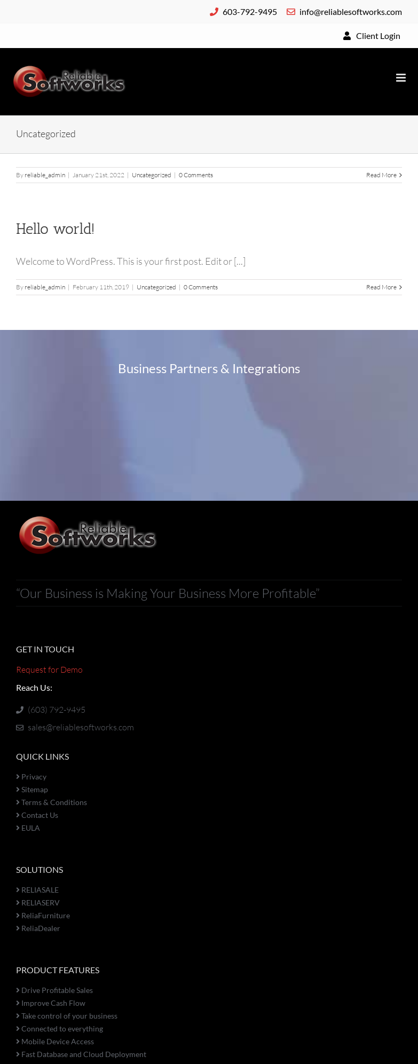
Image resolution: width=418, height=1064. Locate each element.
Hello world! (55, 229)
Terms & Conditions (51, 802)
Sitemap (32, 789)
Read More (381, 175)
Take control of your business (66, 1015)
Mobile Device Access (55, 1041)
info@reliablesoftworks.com (344, 11)
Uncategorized (151, 175)
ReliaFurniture (43, 915)
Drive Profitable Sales (54, 990)
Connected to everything (59, 1028)
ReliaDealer (38, 928)
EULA (28, 827)
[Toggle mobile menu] (401, 77)
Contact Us (37, 814)
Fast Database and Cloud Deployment (81, 1054)
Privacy (31, 776)
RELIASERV (38, 902)
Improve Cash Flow (50, 1002)
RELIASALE (37, 889)
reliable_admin (45, 175)
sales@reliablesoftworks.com (75, 727)
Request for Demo (49, 669)
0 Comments (196, 175)
